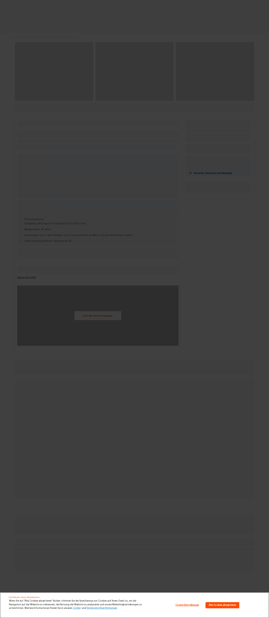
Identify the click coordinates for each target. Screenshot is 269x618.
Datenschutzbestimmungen (101, 608)
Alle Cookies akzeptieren (222, 605)
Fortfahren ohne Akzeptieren (24, 597)
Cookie (76, 608)
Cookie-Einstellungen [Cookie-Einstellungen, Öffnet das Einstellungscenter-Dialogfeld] (187, 605)
